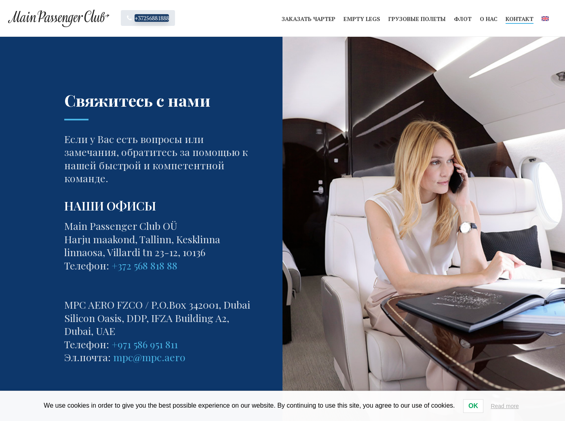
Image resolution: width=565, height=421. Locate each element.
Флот (463, 19)
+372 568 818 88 (144, 265)
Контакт (519, 19)
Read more (505, 406)
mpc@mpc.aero (149, 357)
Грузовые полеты (417, 19)
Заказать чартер (308, 19)
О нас (489, 19)
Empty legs (362, 19)
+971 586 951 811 (145, 344)
